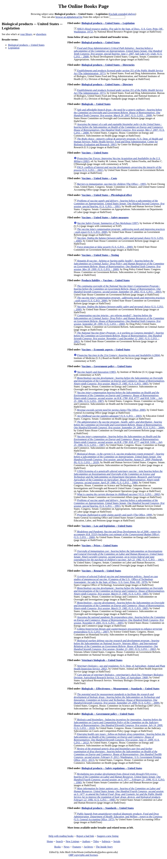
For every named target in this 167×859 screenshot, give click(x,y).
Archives (88, 846)
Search (59, 841)
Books (57, 846)
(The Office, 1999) (114, 514)
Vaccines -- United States (94, 152)
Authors (86, 841)
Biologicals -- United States (96, 104)
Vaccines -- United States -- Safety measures (105, 217)
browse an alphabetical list (69, 17)
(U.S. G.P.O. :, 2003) (117, 289)
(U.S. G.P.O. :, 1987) (118, 440)
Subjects (106, 841)
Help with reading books (61, 836)
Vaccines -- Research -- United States (101, 570)
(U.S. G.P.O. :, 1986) (118, 477)
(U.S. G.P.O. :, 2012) (119, 738)
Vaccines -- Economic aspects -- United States (105, 349)
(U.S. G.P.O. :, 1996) (119, 778)
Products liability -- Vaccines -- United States (105, 280)
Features (76, 846)
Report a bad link (85, 836)
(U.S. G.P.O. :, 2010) (119, 458)
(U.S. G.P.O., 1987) (118, 396)
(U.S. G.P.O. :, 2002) (119, 337)
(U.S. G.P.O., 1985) (119, 381)
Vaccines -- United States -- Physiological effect (106, 195)
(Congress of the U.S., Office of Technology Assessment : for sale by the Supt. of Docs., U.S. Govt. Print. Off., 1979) (116, 579)
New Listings (72, 841)
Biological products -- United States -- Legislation (108, 23)
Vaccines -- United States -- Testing (100, 255)
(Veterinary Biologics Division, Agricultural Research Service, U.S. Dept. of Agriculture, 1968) (118, 676)
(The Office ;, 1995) (111, 184)
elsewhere (41, 34)
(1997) (108, 223)
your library (26, 34)
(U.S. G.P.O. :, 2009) (119, 425)
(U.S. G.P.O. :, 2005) (119, 620)
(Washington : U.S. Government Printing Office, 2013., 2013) (118, 754)
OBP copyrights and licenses (83, 855)
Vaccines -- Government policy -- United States (106, 366)
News (66, 846)
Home (50, 841)
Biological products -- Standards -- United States (107, 808)
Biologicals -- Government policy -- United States (107, 714)
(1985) (96, 372)
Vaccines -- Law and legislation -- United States (106, 526)
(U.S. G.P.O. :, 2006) (117, 534)
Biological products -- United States (26, 45)
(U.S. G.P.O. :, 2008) (118, 52)
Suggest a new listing (107, 836)
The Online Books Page (83, 6)
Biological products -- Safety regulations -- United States (111, 768)
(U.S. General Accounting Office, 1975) (118, 816)
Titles (96, 841)
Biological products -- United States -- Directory (107, 84)
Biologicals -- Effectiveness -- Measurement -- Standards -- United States (120, 688)
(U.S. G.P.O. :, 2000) (105, 247)
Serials (116, 841)
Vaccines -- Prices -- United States (99, 545)
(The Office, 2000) (111, 410)
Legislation (13, 47)
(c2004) (118, 355)
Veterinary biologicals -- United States (101, 660)
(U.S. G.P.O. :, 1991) (119, 203)
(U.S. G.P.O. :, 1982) (119, 555)
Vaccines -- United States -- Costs (99, 178)
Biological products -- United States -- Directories (107, 65)
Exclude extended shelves (122, 14)
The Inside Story (104, 846)
